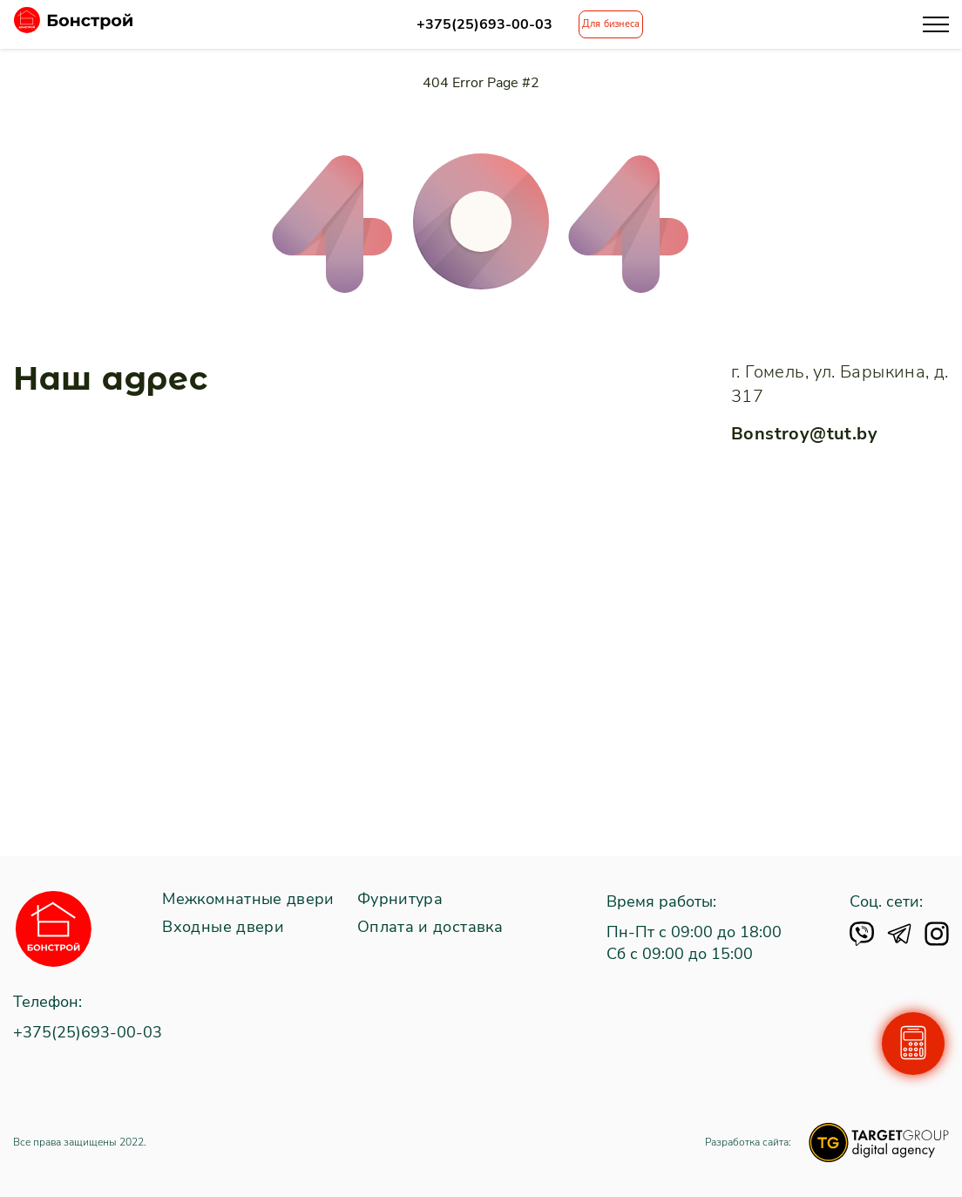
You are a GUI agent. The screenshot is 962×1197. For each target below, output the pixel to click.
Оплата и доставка (430, 927)
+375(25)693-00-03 (484, 25)
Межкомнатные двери (248, 899)
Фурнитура (400, 899)
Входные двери (223, 927)
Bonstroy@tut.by (804, 433)
